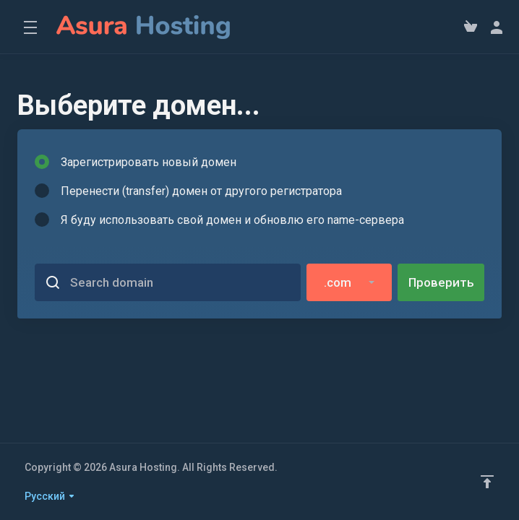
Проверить (441, 282)
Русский (50, 496)
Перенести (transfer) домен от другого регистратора (188, 190)
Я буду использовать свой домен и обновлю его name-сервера (219, 219)
